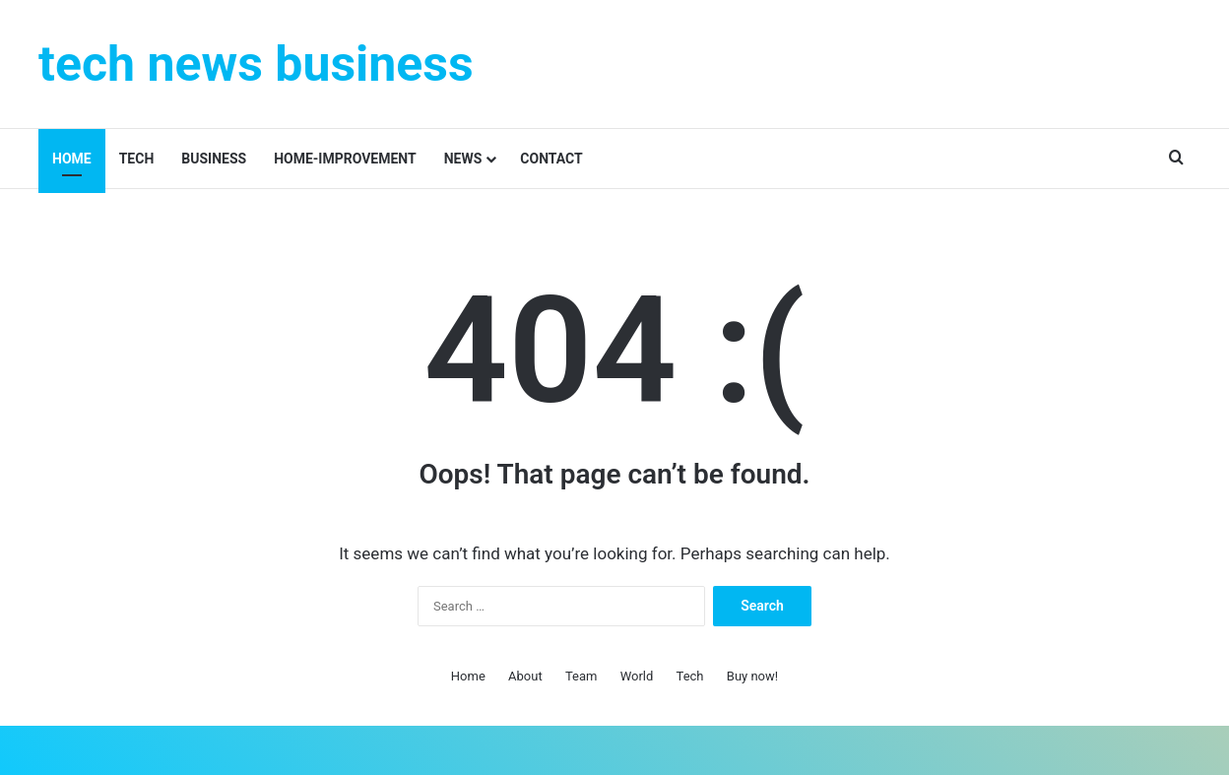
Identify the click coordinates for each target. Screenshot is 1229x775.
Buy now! (752, 676)
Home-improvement (345, 158)
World (637, 676)
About (525, 676)
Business (213, 158)
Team (581, 676)
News (463, 158)
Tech (137, 158)
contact (551, 158)
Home (72, 158)
